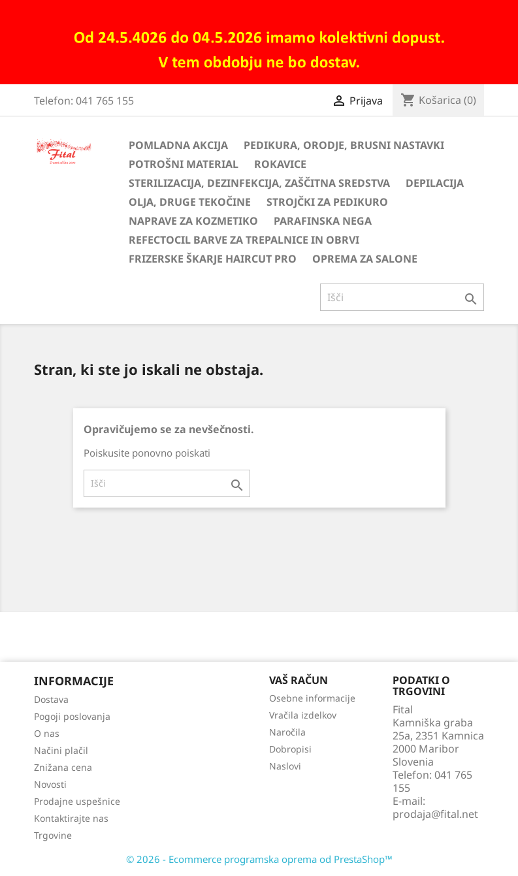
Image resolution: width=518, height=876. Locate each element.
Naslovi (285, 766)
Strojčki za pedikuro (327, 202)
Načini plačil (61, 750)
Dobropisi (290, 749)
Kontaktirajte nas (71, 818)
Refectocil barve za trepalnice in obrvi (244, 240)
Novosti (50, 784)
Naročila (287, 732)
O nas (46, 733)
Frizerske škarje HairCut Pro (213, 258)
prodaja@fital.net (435, 814)
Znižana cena (63, 767)
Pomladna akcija (178, 145)
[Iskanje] (402, 297)
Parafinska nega (323, 221)
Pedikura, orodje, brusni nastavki (344, 145)
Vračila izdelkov (302, 715)
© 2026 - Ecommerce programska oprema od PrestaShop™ (259, 859)
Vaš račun (298, 680)
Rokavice (280, 164)
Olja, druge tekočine (190, 202)
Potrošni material (183, 164)
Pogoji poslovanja (72, 716)
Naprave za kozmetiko (193, 221)
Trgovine (53, 835)
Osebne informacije (312, 698)
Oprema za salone (364, 258)
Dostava (51, 699)
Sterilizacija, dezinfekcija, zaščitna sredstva (259, 183)
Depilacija (435, 183)
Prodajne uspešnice (77, 801)
